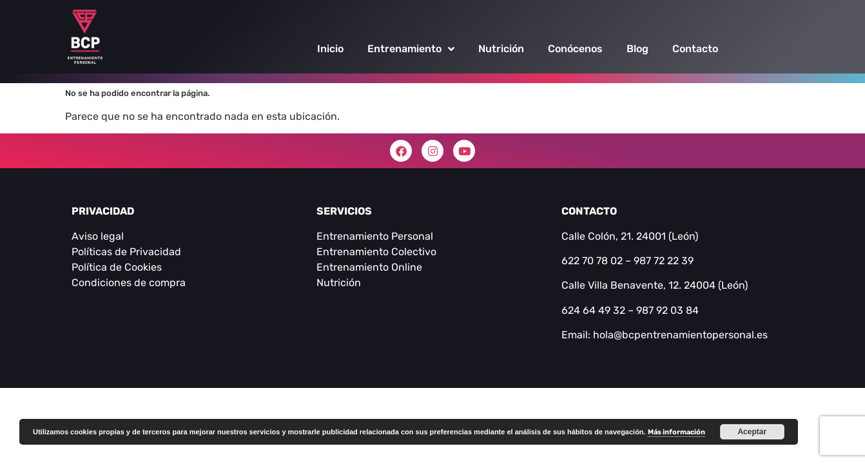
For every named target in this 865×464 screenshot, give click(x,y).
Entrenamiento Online (369, 267)
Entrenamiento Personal (374, 236)
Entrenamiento (410, 49)
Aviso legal (98, 236)
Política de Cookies (117, 267)
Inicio (330, 49)
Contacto (695, 49)
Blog (637, 49)
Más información (676, 432)
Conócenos (575, 49)
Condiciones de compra (129, 282)
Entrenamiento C (357, 252)
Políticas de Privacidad (126, 252)
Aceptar (751, 431)
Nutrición (501, 49)
